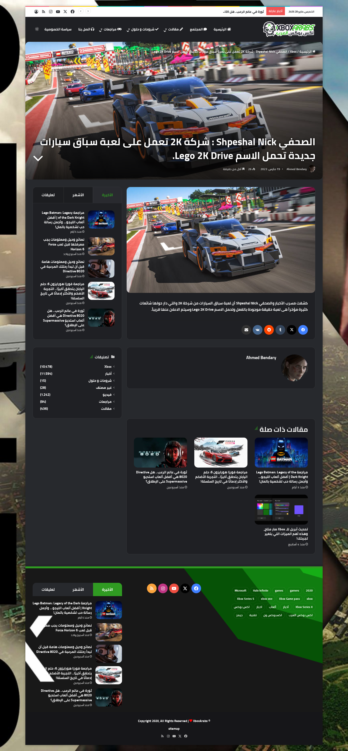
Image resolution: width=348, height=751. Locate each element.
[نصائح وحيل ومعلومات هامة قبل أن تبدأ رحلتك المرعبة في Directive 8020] (101, 269)
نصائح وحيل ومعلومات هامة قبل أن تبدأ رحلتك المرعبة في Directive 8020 (62, 266)
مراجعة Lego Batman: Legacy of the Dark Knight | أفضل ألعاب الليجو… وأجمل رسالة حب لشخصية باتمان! (282, 476)
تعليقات (48, 194)
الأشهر (78, 194)
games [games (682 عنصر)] (279, 590)
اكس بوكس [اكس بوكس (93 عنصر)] (242, 607)
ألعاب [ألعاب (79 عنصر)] (272, 607)
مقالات (175, 29)
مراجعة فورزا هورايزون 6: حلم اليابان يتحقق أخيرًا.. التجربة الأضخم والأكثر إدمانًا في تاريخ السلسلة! (221, 476)
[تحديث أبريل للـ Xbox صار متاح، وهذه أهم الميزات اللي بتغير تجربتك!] (281, 510)
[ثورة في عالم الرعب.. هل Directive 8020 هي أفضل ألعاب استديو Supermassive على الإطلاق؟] (160, 453)
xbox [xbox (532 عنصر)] (310, 598)
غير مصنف (104, 387)
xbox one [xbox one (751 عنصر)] (266, 598)
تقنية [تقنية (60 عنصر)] (253, 615)
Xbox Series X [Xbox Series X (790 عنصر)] (304, 607)
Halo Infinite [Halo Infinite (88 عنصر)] (260, 590)
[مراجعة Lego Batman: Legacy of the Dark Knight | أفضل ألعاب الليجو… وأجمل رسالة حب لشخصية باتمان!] (281, 453)
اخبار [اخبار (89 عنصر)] (259, 607)
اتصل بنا (86, 29)
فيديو (107, 394)
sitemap (174, 728)
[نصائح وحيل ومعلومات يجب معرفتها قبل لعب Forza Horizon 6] (101, 246)
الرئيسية (222, 29)
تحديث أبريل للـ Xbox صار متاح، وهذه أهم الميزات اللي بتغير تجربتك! (286, 534)
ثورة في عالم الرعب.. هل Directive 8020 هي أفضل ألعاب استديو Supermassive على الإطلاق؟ (161, 476)
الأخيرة (107, 194)
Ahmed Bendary (297, 169)
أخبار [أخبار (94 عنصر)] (286, 607)
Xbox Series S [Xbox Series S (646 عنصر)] (245, 598)
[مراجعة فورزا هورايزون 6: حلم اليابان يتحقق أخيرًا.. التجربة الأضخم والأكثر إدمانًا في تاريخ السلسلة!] (220, 453)
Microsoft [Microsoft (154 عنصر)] (240, 590)
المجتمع (198, 29)
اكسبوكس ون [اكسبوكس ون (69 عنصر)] (272, 615)
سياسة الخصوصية (58, 29)
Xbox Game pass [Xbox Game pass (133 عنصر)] (289, 598)
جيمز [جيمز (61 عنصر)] (239, 615)
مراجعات (113, 29)
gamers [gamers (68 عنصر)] (294, 590)
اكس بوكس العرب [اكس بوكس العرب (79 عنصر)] (301, 615)
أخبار (108, 373)
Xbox (293, 51)
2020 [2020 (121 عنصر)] (309, 590)
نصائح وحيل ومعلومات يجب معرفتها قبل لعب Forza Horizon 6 (63, 244)
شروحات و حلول (145, 29)
